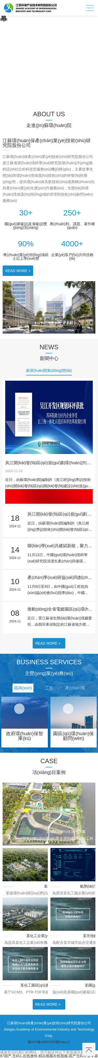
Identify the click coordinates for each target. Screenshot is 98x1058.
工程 (49, 688)
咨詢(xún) (23, 688)
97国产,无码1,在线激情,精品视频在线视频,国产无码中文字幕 (49, 1056)
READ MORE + (18, 271)
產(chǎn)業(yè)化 (75, 689)
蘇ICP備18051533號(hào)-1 (49, 1042)
